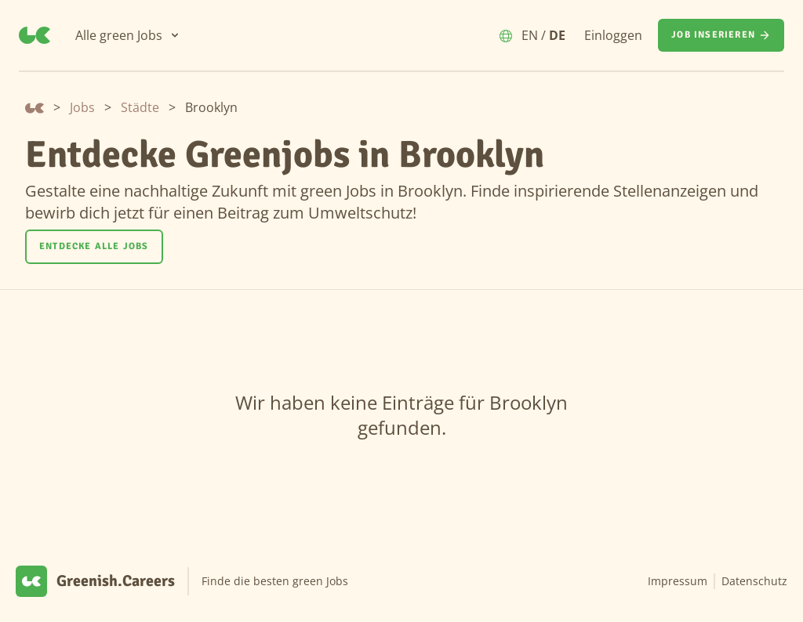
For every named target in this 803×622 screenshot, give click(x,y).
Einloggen (613, 35)
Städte (140, 107)
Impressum (677, 580)
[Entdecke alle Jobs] (94, 247)
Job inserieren (721, 35)
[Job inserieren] (721, 35)
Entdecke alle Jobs (94, 246)
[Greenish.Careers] (34, 35)
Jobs (82, 107)
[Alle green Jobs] (128, 35)
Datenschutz (754, 580)
